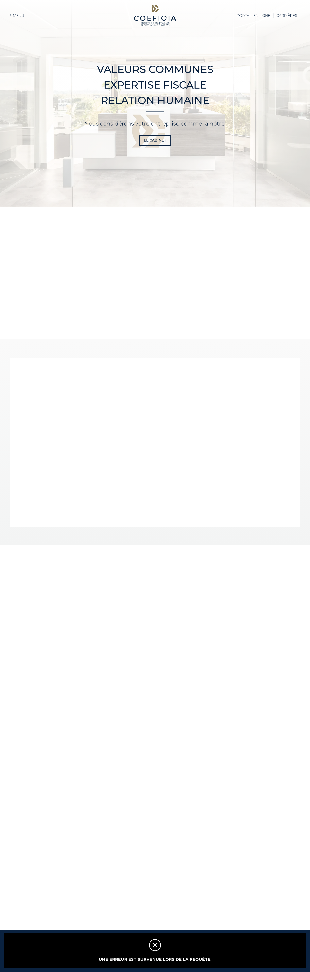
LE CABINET (155, 140)
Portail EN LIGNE (253, 15)
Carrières (286, 15)
